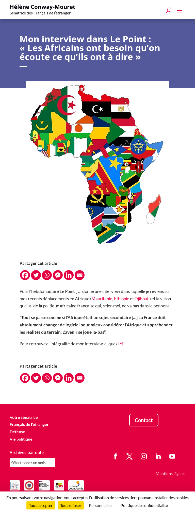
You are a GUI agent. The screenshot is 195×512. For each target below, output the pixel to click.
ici (120, 343)
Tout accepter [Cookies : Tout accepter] (41, 505)
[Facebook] (25, 275)
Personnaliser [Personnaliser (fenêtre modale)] (101, 505)
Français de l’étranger (29, 424)
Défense (17, 431)
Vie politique (21, 439)
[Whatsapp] (47, 275)
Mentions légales (170, 473)
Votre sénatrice (24, 417)
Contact (144, 420)
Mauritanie (101, 298)
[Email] (80, 275)
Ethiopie (121, 298)
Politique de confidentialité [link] (144, 505)
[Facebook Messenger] (58, 275)
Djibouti (142, 298)
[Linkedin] (69, 275)
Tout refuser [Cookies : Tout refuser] (70, 505)
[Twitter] (36, 275)
